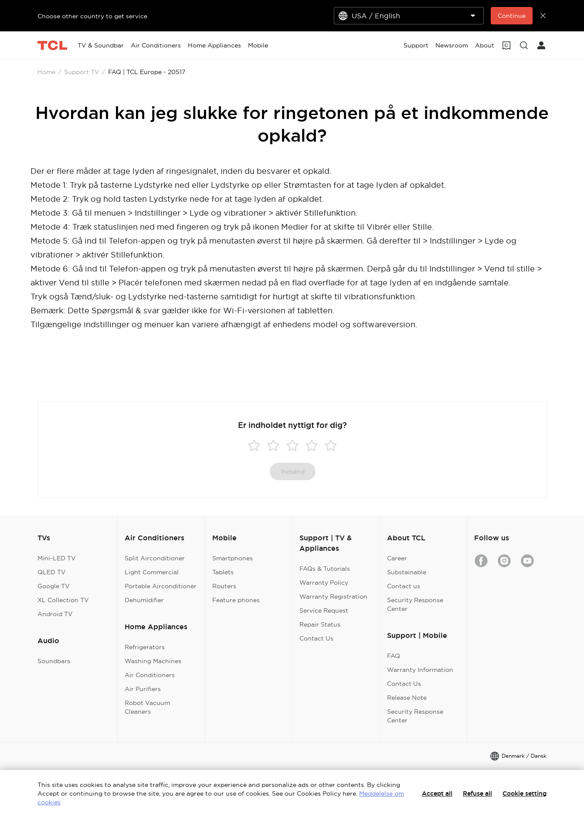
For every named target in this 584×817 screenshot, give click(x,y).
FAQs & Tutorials (324, 569)
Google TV (53, 586)
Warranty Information (420, 670)
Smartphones (232, 558)
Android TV (55, 614)
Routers (224, 586)
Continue (512, 16)
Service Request (323, 610)
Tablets (223, 572)
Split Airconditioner (155, 558)
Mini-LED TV (56, 558)
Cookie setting (525, 793)
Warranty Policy (323, 582)
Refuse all (477, 793)
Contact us (403, 586)
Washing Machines (153, 661)
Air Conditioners (150, 675)
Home (46, 72)
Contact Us (316, 638)
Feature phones (236, 600)
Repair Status (319, 624)
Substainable (406, 572)
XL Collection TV (63, 600)
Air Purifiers (143, 689)
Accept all (437, 793)
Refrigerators (145, 647)
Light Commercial (152, 572)
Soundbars (53, 661)
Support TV (81, 72)
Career (397, 558)
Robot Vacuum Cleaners (147, 707)
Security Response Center (415, 604)
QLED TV (51, 572)
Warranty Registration (333, 596)
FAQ (393, 656)
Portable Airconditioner (161, 586)
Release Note (407, 698)
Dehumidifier (144, 600)
